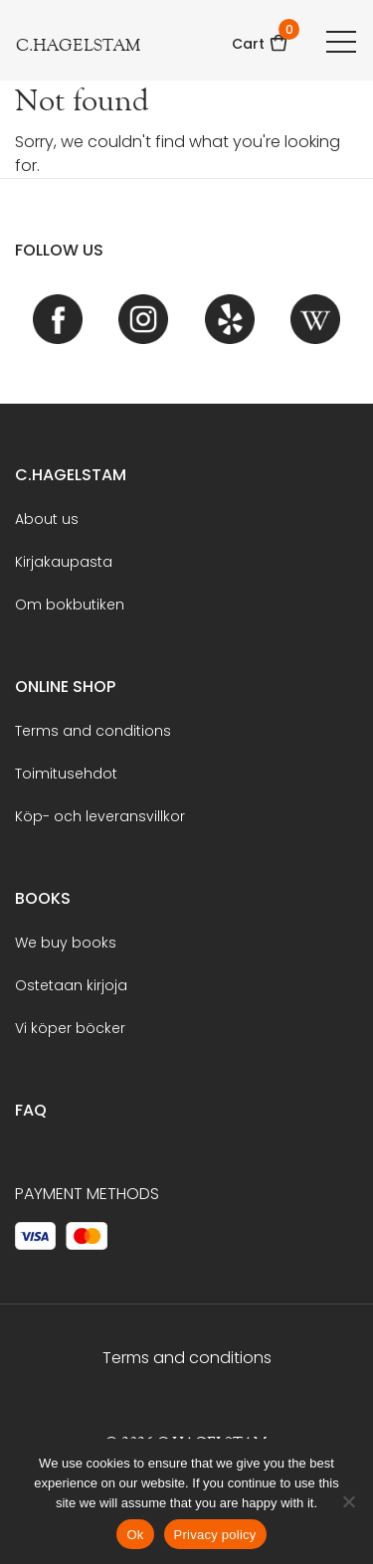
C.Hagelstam (70, 474)
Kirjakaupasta (63, 562)
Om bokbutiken (69, 604)
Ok (134, 1534)
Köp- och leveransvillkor (100, 816)
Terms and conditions (93, 731)
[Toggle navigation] (341, 41)
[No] (348, 1501)
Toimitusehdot (66, 773)
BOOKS (43, 898)
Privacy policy (215, 1534)
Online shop (65, 686)
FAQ (31, 1110)
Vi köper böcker (70, 1028)
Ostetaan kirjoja (71, 985)
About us (47, 519)
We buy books (65, 943)
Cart (260, 37)
